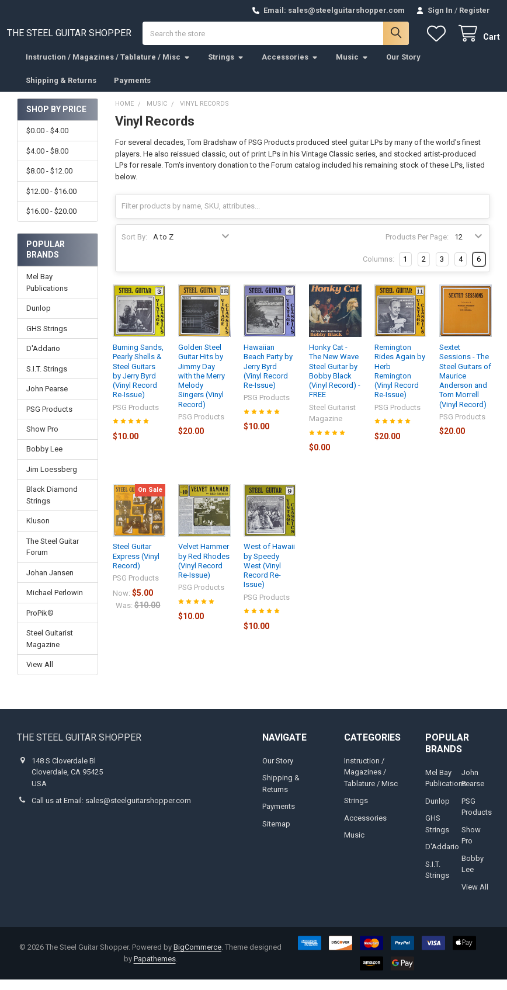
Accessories (290, 67)
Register (474, 10)
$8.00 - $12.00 (49, 181)
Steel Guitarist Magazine (49, 649)
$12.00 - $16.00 (51, 201)
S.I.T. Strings (46, 379)
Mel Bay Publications (47, 293)
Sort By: (134, 248)
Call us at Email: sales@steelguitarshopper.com (111, 811)
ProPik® (40, 623)
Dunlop (38, 318)
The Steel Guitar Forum (52, 557)
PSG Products (49, 419)
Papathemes (155, 969)
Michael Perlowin (54, 603)
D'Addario (43, 359)
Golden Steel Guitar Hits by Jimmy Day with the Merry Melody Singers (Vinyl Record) (201, 386)
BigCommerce (197, 957)
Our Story (403, 67)
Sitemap (276, 834)
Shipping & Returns (61, 90)
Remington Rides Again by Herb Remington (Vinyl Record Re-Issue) (399, 381)
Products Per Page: (417, 248)
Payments (132, 90)
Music (352, 67)
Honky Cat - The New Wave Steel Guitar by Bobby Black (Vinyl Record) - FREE (334, 381)
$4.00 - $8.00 (47, 161)
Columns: (378, 270)
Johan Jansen (50, 583)
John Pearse (47, 399)
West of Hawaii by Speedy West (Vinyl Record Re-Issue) (269, 576)
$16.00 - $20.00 (51, 221)
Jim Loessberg (51, 479)
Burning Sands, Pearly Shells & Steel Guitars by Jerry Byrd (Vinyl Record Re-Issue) (138, 381)
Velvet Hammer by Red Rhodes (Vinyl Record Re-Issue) (204, 571)
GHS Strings (46, 339)
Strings (226, 67)
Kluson (38, 531)
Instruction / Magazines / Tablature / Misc (108, 67)
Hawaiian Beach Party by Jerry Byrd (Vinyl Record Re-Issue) (268, 376)
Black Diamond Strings (52, 506)
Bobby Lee (44, 460)
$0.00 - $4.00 (47, 141)
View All (39, 675)
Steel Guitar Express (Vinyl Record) (136, 567)
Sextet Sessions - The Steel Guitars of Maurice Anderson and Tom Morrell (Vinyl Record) (465, 386)
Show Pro (42, 439)
